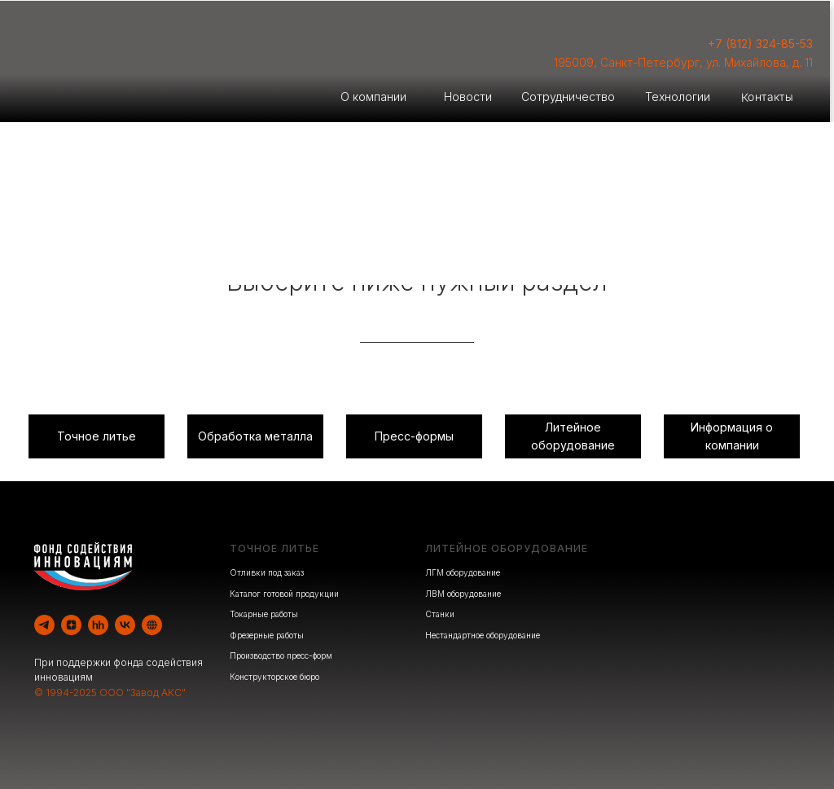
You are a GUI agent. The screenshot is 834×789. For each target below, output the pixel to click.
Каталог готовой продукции (284, 593)
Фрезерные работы (267, 635)
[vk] (125, 625)
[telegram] (44, 625)
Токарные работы (264, 614)
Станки (439, 614)
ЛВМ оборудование (463, 593)
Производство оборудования (626, 245)
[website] (152, 625)
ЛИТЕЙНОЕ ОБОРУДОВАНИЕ (506, 548)
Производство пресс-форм (281, 655)
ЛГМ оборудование (462, 572)
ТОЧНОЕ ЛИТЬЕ (274, 548)
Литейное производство (208, 245)
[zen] (71, 625)
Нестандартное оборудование (482, 635)
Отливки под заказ (267, 572)
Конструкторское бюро (274, 677)
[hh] (98, 625)
